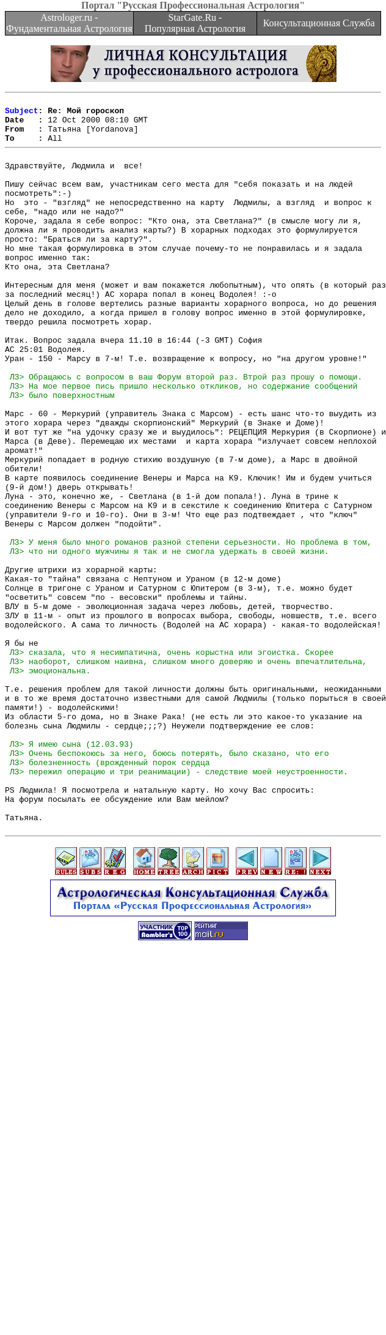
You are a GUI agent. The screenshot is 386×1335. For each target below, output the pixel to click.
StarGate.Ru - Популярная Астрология (195, 23)
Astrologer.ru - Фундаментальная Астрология (69, 23)
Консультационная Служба (319, 23)
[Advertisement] (190, 1208)
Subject (21, 113)
